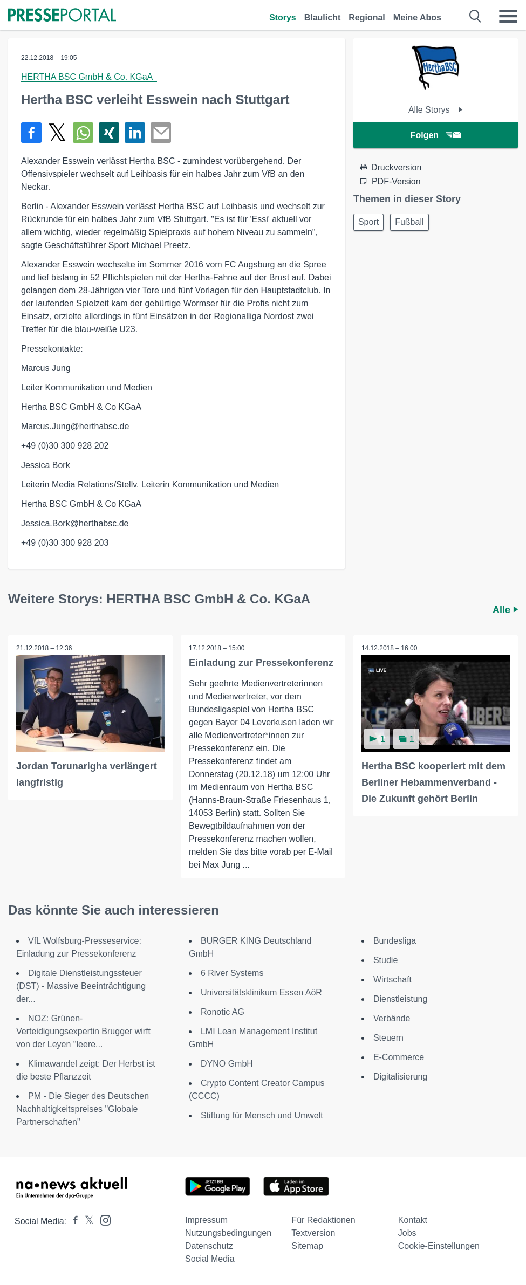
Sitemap (307, 1245)
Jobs (407, 1233)
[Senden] (161, 132)
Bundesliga (394, 940)
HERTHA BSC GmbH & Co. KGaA (89, 76)
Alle (505, 609)
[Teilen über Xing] (109, 132)
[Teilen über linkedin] (135, 132)
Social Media (210, 1258)
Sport (368, 221)
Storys (282, 17)
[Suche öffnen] (475, 16)
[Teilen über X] (57, 132)
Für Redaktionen (323, 1220)
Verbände (392, 1018)
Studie (385, 960)
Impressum (206, 1220)
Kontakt (412, 1220)
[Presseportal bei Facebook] (72, 1221)
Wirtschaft (392, 979)
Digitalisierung (400, 1076)
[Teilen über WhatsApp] (83, 132)
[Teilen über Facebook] (31, 132)
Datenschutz (209, 1245)
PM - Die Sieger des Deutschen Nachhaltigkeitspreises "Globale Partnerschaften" (82, 1108)
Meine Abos (417, 17)
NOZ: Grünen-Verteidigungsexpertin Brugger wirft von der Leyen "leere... (83, 1031)
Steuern (388, 1037)
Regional (367, 17)
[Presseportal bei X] (86, 1221)
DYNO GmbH (227, 1063)
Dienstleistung (400, 999)
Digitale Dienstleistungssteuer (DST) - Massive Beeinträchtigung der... (81, 986)
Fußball (409, 221)
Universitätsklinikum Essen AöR (261, 992)
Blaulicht (322, 17)
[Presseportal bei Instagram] (102, 1219)
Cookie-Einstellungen (439, 1245)
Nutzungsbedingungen (228, 1233)
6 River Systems (232, 973)
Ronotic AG (222, 1011)
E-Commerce (398, 1057)
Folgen (436, 135)
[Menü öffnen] (508, 16)
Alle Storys (435, 109)
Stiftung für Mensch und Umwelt (262, 1115)
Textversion (313, 1233)
